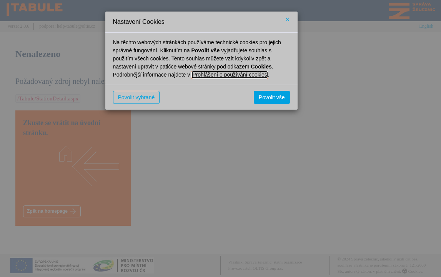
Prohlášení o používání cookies (229, 75)
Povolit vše (272, 97)
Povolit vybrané (136, 97)
